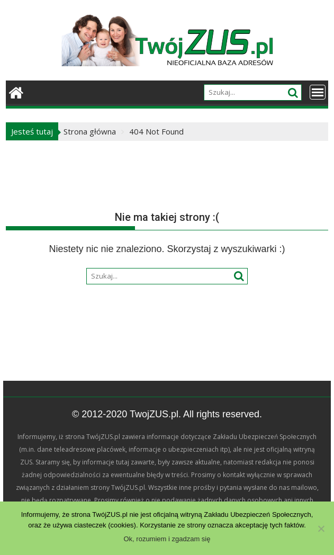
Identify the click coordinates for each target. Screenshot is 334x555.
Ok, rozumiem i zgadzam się (167, 539)
